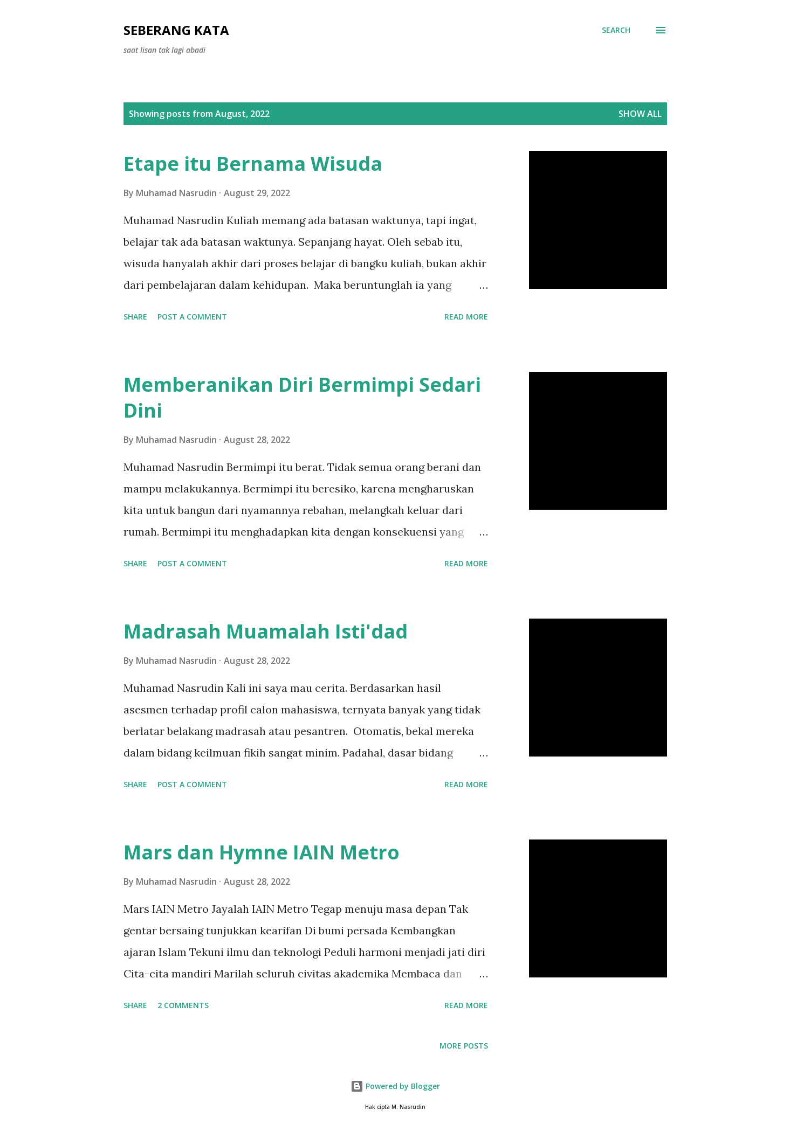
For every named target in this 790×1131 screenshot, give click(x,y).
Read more (466, 316)
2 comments (183, 1005)
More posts (463, 1045)
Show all (640, 114)
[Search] (616, 30)
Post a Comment (192, 316)
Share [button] (135, 316)
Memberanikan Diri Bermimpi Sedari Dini (302, 397)
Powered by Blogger (395, 1086)
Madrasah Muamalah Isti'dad (265, 631)
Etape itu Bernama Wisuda (252, 163)
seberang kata (176, 30)
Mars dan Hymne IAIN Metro (261, 852)
